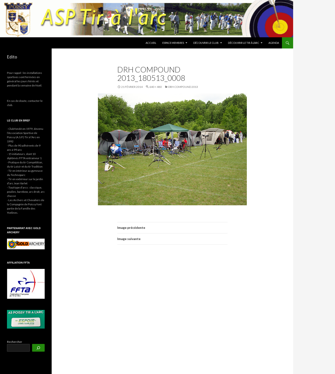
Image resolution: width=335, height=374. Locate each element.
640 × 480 (155, 87)
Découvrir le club (206, 42)
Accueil (151, 42)
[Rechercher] (38, 348)
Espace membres (173, 42)
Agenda (273, 42)
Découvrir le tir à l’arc (243, 42)
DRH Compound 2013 (183, 87)
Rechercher (14, 341)
